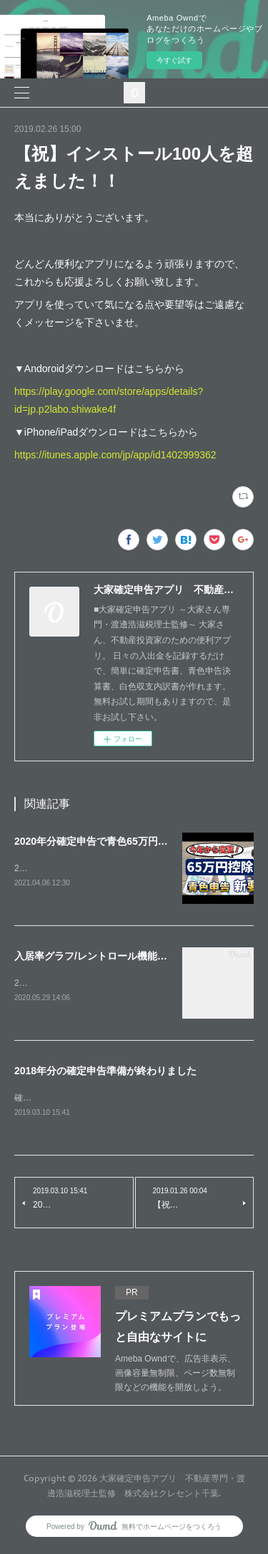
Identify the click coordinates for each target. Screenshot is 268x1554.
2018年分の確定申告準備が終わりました (105, 1073)
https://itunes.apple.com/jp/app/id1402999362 (115, 454)
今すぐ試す (174, 60)
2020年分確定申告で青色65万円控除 (96, 841)
